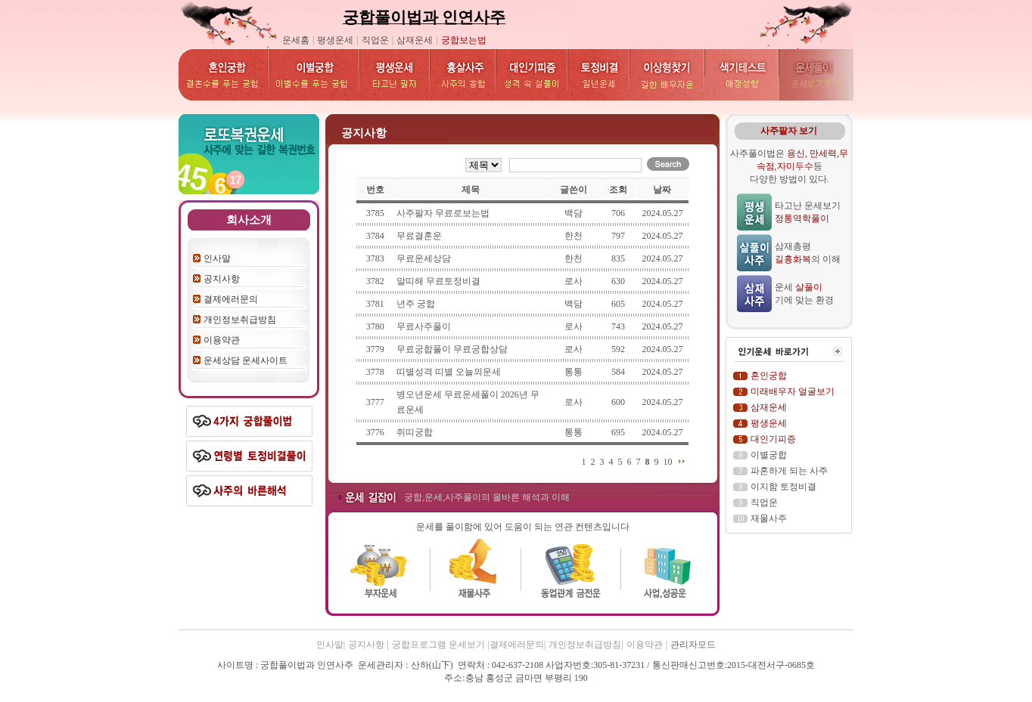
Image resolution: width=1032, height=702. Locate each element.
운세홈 (295, 40)
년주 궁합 (415, 303)
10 (667, 461)
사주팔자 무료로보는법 (443, 213)
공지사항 (222, 279)
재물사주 (769, 518)
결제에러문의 (231, 299)
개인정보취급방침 (240, 319)
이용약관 (222, 340)
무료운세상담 (423, 258)
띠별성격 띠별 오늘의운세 (448, 371)
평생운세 (335, 40)
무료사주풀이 (423, 326)
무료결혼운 (419, 235)
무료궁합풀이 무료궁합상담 (452, 349)
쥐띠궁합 (414, 432)
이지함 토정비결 (783, 486)
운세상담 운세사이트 (246, 360)
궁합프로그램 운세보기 (438, 644)
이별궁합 (769, 455)
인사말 (217, 258)
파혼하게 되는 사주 (789, 470)
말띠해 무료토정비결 (438, 281)
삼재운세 (414, 40)
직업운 (375, 40)
